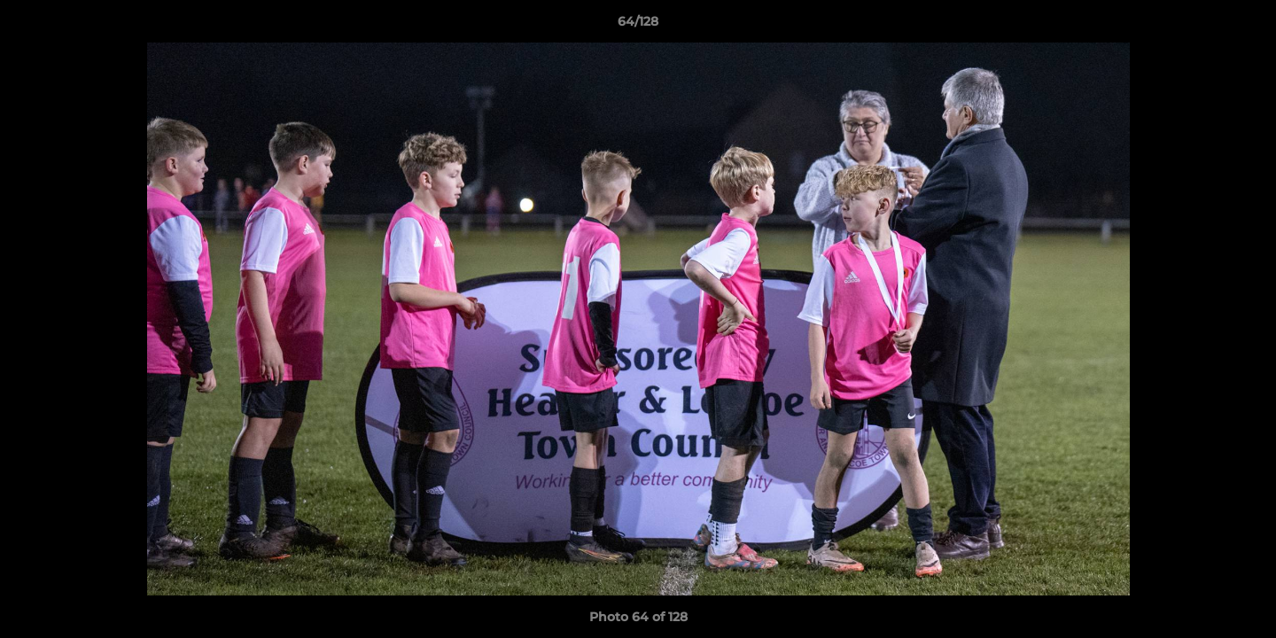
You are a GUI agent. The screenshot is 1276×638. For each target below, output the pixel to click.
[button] (1244, 26)
